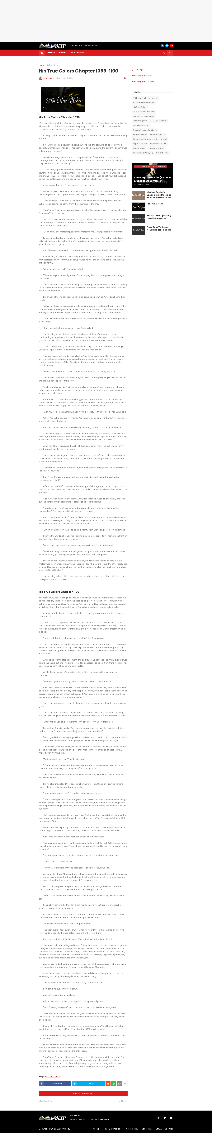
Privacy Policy (131, 1128)
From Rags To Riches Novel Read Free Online (159, 228)
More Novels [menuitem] (78, 52)
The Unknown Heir (157, 148)
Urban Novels (162, 153)
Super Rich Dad (140, 143)
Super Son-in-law (158, 143)
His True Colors (52, 65)
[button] (164, 53)
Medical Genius (160, 120)
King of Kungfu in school (143, 116)
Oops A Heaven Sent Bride (145, 130)
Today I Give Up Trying (143, 153)
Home (41, 65)
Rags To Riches (140, 134)
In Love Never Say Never (144, 111)
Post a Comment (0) (83, 1093)
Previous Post (46, 1101)
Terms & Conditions (111, 1128)
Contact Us (146, 1128)
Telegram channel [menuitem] (57, 52)
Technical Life (139, 148)
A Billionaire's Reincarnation (145, 98)
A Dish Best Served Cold (143, 102)
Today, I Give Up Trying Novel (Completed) (159, 217)
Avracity (66, 1128)
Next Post (122, 1101)
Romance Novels (158, 134)
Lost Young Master (141, 120)
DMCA (159, 1128)
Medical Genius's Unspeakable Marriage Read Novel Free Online (159, 195)
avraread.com (102, 1119)
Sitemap (169, 1128)
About (96, 1128)
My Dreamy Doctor (141, 125)
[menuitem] (42, 53)
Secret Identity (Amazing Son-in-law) (150, 139)
